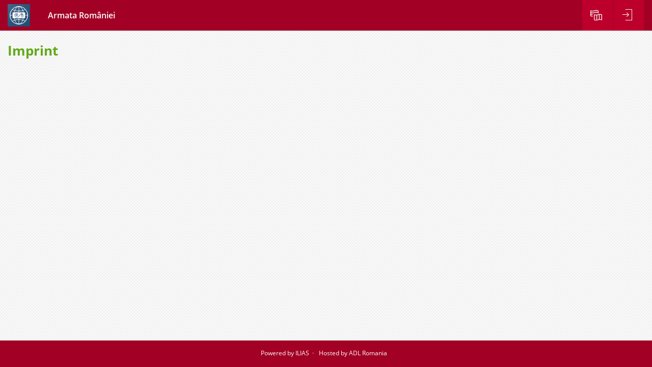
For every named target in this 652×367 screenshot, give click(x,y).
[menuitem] (597, 15)
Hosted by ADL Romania (353, 353)
